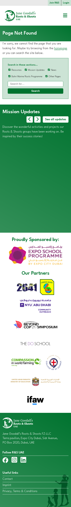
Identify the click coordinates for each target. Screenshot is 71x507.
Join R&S (54, 3)
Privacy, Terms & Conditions (20, 491)
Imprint (7, 485)
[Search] (35, 84)
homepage (60, 48)
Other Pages (55, 76)
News (53, 70)
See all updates (55, 119)
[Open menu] (63, 16)
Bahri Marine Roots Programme (27, 76)
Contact (8, 479)
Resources (17, 70)
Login (66, 3)
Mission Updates (36, 70)
